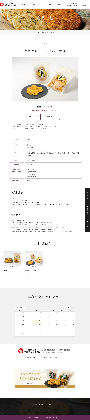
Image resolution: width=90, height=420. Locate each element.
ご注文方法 (41, 4)
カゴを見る (83, 225)
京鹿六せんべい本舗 (38, 32)
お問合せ (58, 4)
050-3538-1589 (49, 350)
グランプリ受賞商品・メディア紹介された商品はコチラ (42, 417)
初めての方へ (31, 4)
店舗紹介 (49, 4)
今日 (73, 308)
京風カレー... (52, 32)
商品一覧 (22, 4)
